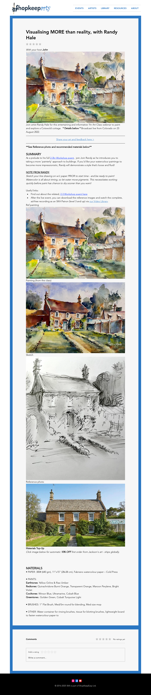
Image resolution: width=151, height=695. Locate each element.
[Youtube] (80, 680)
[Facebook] (76, 680)
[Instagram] (73, 680)
